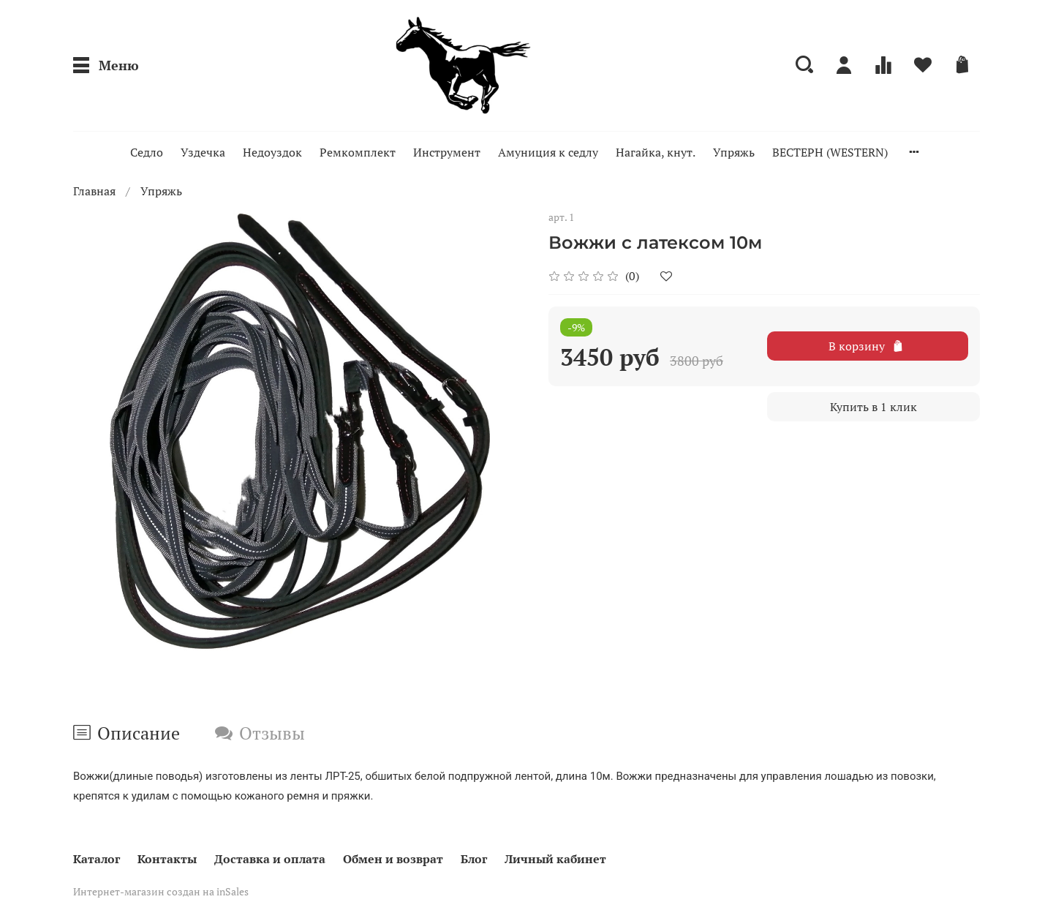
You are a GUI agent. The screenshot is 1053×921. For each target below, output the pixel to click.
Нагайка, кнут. (655, 152)
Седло (146, 152)
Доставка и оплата (269, 859)
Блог (474, 859)
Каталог (96, 859)
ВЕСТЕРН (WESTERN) (830, 152)
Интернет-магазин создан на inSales (161, 891)
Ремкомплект (358, 152)
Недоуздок (272, 152)
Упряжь (734, 152)
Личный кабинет (555, 859)
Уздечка (203, 152)
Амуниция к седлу (548, 152)
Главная (94, 191)
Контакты (167, 859)
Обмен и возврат (393, 859)
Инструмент (446, 152)
